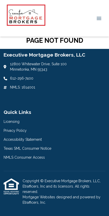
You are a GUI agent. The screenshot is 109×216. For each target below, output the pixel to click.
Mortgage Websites (39, 197)
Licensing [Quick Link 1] (11, 122)
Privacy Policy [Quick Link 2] (15, 130)
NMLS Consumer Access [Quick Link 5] (24, 157)
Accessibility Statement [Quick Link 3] (23, 139)
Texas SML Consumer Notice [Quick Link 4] (27, 148)
